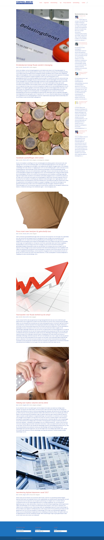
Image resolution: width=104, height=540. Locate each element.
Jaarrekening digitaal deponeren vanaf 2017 (32, 492)
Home (40, 2)
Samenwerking (76, 2)
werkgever (47, 160)
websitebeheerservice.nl (26, 538)
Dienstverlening (53, 2)
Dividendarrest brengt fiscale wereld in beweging (34, 65)
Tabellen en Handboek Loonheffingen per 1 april (83, 73)
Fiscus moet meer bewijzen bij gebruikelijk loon (33, 231)
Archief (55, 529)
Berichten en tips (19, 529)
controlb (20, 67)
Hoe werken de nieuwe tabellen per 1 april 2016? (83, 102)
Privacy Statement (67, 2)
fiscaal (31, 494)
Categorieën (37, 529)
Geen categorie (33, 67)
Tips (61, 2)
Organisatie (46, 2)
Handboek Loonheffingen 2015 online (30, 158)
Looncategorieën (40, 160)
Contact (83, 2)
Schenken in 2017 (82, 15)
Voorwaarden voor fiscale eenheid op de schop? (33, 315)
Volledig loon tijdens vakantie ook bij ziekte (32, 403)
